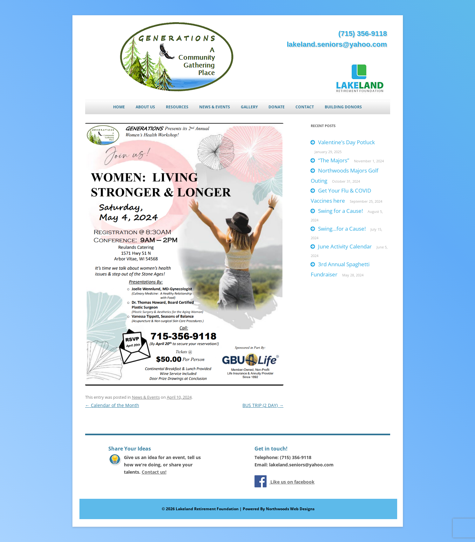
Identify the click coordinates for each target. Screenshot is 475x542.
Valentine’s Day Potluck (346, 142)
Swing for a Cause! (340, 210)
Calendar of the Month (112, 405)
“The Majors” (333, 160)
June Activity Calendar (345, 246)
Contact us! (154, 472)
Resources (177, 107)
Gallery (249, 107)
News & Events (214, 107)
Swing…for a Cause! (342, 228)
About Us (145, 107)
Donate (276, 107)
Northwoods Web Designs (290, 509)
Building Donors (343, 107)
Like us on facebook (292, 482)
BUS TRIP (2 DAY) (262, 405)
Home (119, 107)
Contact (304, 107)
